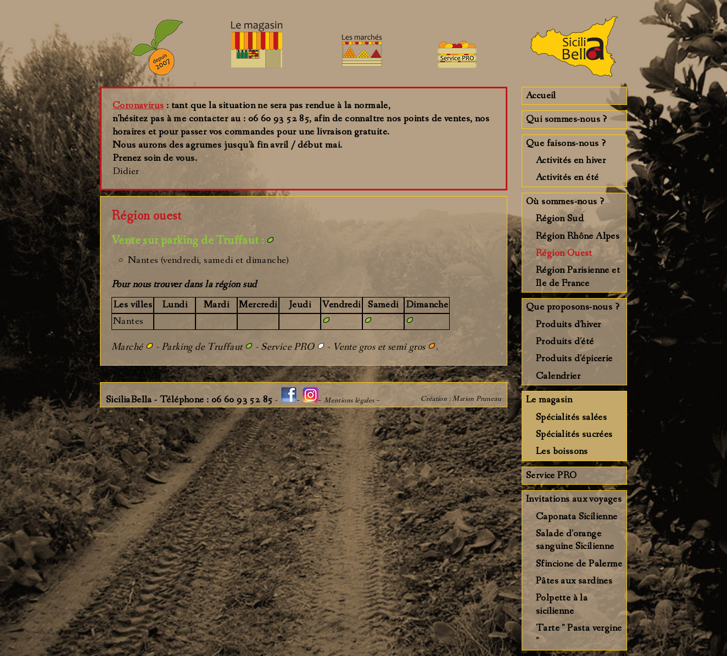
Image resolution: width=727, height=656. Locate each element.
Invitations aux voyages (574, 499)
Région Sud (560, 218)
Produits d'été (565, 341)
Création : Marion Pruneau (461, 399)
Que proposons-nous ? (572, 306)
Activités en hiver (571, 160)
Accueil (541, 95)
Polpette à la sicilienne (562, 604)
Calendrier (558, 376)
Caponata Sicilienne (577, 516)
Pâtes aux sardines (574, 580)
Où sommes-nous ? (565, 201)
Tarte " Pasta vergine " (579, 634)
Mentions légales (349, 400)
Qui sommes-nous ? (566, 119)
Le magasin (549, 399)
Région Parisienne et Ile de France (578, 276)
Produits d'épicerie (574, 358)
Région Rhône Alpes (577, 236)
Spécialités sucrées (574, 434)
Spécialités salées (571, 417)
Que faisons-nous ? (566, 143)
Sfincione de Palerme (579, 563)
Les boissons (562, 451)
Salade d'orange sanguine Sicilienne (575, 540)
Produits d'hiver (568, 324)
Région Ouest (564, 253)
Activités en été (567, 177)
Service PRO (551, 475)
